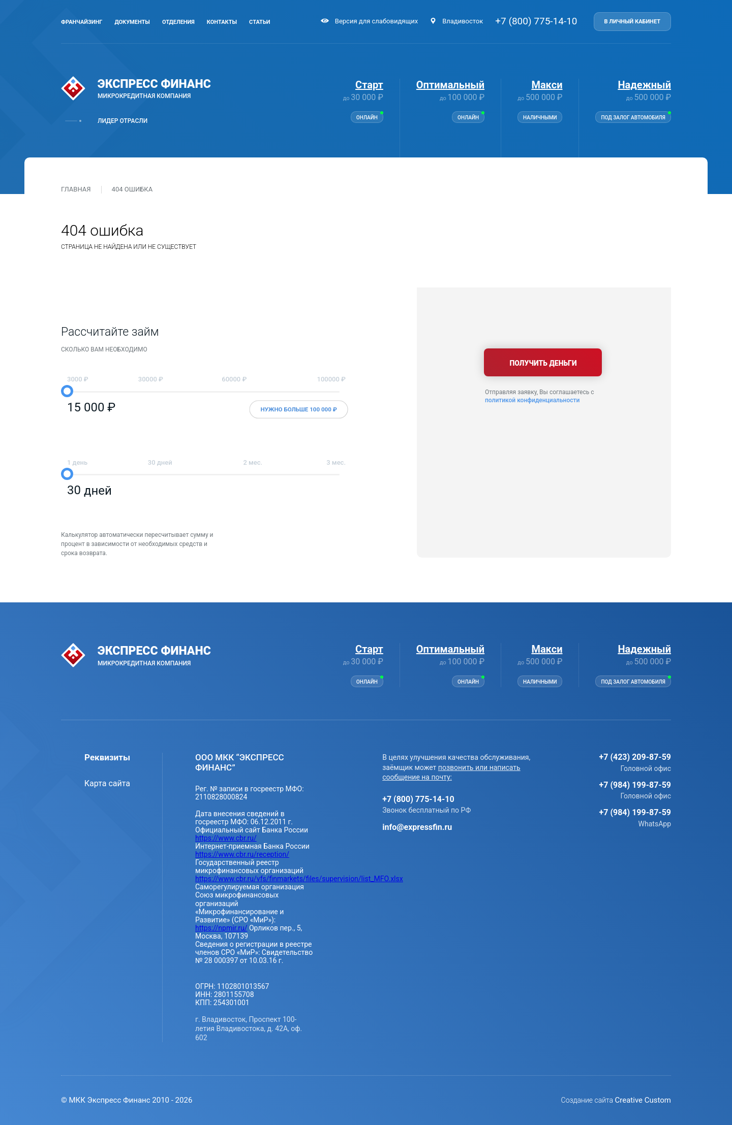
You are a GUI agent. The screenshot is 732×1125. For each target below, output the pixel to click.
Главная (76, 189)
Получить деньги (544, 363)
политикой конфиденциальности (532, 400)
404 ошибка (132, 189)
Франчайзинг (81, 22)
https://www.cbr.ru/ (226, 838)
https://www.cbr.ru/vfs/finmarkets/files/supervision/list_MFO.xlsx (299, 879)
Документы (132, 22)
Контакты (222, 22)
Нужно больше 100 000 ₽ (298, 409)
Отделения (178, 22)
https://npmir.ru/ (221, 928)
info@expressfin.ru (417, 827)
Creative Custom (643, 1100)
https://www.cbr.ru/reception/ (242, 854)
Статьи (259, 22)
